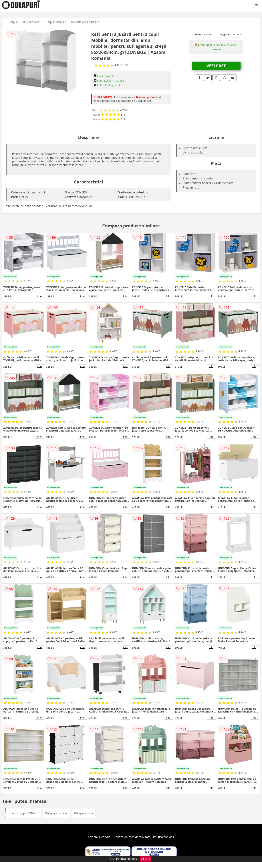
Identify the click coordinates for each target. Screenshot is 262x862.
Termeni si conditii (98, 837)
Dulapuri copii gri (56, 813)
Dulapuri (13, 22)
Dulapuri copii (31, 22)
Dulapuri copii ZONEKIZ (85, 22)
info (39, 296)
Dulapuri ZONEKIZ (55, 22)
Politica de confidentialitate (132, 837)
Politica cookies (163, 837)
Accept (145, 859)
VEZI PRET (216, 65)
